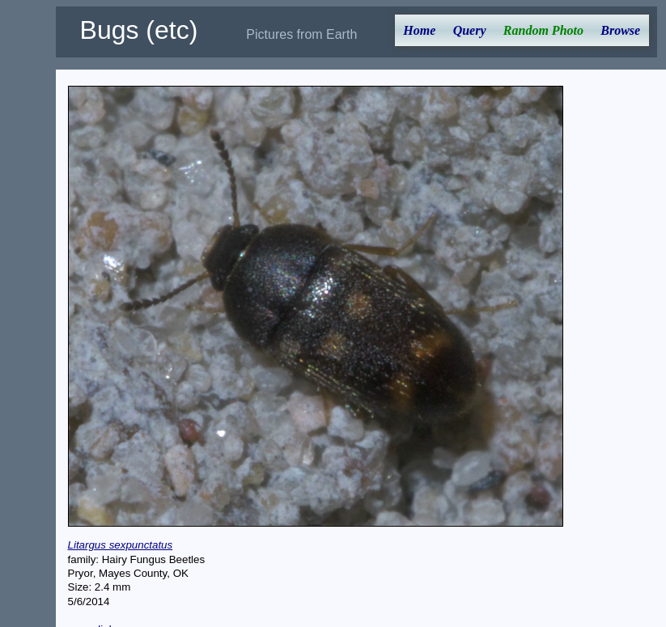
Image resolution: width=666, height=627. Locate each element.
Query (469, 30)
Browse (620, 30)
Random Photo (543, 30)
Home (419, 30)
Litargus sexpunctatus (120, 545)
